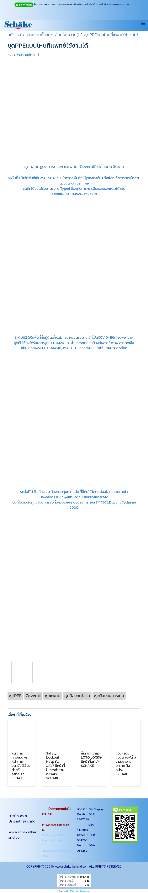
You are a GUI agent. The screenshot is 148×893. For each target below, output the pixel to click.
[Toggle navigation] (143, 25)
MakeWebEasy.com (80, 891)
